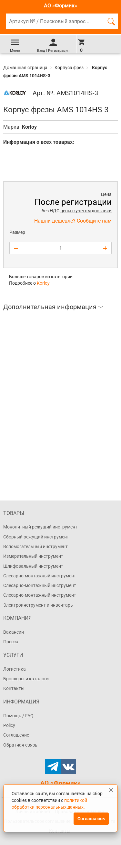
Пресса (10, 641)
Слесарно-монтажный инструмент (39, 575)
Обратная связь (20, 745)
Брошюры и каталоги (26, 678)
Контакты (14, 688)
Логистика (14, 669)
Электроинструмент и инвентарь (38, 605)
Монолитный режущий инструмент (40, 526)
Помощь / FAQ (18, 715)
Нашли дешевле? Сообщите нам (73, 221)
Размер (17, 232)
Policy (9, 725)
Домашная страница (25, 67)
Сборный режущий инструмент (36, 536)
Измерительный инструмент (33, 556)
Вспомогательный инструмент (35, 546)
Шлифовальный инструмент (33, 566)
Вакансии (13, 632)
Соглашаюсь (91, 818)
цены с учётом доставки (86, 210)
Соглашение (16, 735)
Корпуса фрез (69, 67)
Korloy (29, 127)
